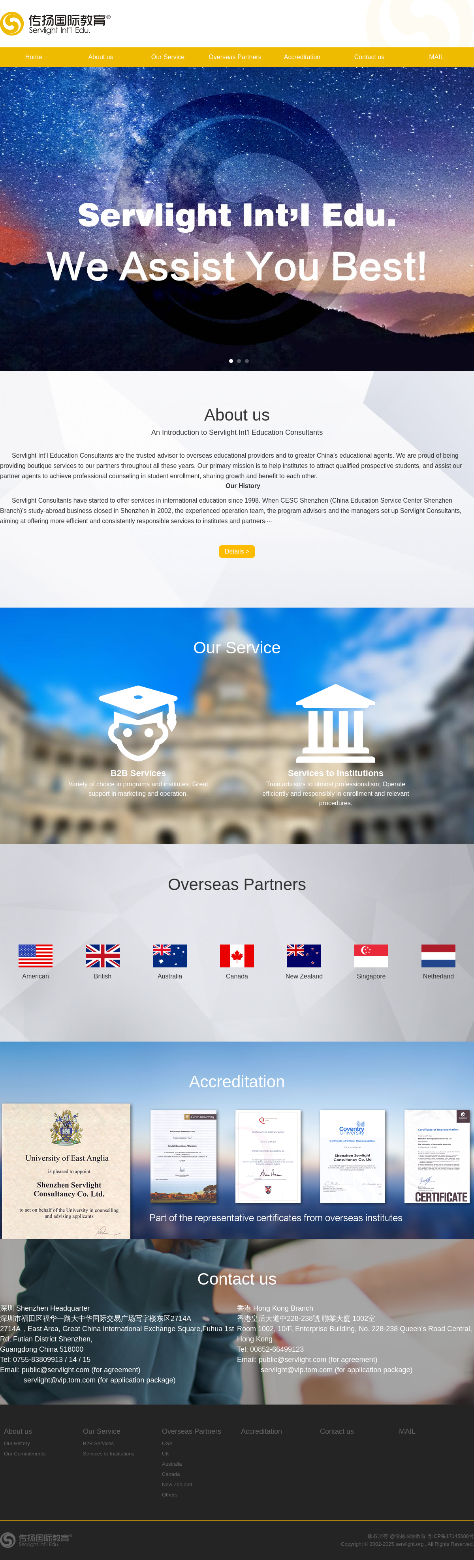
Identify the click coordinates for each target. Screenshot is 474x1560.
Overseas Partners (235, 57)
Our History (17, 1443)
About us (100, 57)
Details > (237, 551)
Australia (172, 1464)
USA (167, 1443)
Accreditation (302, 57)
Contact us (369, 57)
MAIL (436, 57)
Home (33, 57)
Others (169, 1495)
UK (165, 1454)
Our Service (167, 57)
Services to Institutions (108, 1454)
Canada (171, 1474)
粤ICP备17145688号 (450, 1536)
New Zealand (177, 1484)
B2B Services (98, 1443)
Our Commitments (24, 1454)
